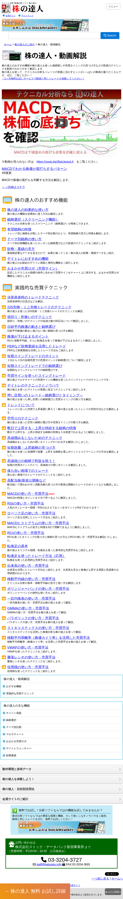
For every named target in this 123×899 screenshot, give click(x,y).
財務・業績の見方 (21, 249)
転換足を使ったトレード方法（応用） (36, 556)
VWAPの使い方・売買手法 (27, 647)
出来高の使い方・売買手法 (28, 566)
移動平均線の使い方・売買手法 (31, 579)
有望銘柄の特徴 (19, 229)
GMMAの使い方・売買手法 (28, 608)
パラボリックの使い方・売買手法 (33, 618)
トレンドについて (21, 405)
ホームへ (117, 878)
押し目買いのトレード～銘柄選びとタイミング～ (45, 395)
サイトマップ (27, 16)
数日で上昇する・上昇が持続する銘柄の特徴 (41, 428)
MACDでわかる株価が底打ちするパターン (34, 169)
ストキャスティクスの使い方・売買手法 (38, 628)
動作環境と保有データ (16, 769)
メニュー (113, 6)
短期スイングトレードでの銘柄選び (34, 366)
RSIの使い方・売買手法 (25, 503)
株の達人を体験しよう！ (18, 779)
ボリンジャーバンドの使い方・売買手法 (38, 589)
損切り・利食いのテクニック (29, 317)
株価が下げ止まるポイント (28, 336)
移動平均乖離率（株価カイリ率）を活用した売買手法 (48, 638)
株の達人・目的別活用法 (18, 789)
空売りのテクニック (22, 418)
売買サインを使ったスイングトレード (36, 376)
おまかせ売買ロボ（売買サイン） (33, 268)
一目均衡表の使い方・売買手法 (31, 598)
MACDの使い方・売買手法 (28, 494)
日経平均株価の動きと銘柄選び (31, 327)
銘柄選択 (9, 720)
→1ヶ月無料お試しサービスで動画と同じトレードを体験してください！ (43, 78)
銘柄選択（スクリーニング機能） (33, 219)
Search (110, 35)
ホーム (8, 44)
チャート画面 (12, 713)
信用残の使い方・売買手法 (28, 667)
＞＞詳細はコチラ (13, 187)
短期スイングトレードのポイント (33, 356)
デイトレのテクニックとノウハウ (33, 385)
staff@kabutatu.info (48, 864)
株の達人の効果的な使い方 (28, 210)
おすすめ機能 (12, 686)
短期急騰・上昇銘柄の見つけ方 (31, 448)
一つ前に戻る (100, 878)
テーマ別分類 (12, 727)
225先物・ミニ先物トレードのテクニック (39, 307)
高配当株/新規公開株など (26, 480)
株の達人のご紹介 (24, 44)
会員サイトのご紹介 (15, 799)
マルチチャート (13, 734)
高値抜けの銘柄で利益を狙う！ (31, 461)
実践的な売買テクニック (18, 693)
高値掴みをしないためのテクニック (34, 438)
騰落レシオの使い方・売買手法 (31, 657)
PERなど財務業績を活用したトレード (36, 346)
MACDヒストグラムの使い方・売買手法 (38, 523)
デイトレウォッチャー (17, 748)
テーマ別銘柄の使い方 (24, 239)
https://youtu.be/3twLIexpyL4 (55, 161)
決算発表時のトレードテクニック (33, 297)
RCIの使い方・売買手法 (25, 533)
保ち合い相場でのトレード (28, 471)
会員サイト (11, 16)
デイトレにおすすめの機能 (28, 259)
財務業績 (9, 755)
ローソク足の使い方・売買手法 (31, 513)
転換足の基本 (17, 546)
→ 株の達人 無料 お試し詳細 (35, 891)
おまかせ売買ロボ (14, 741)
